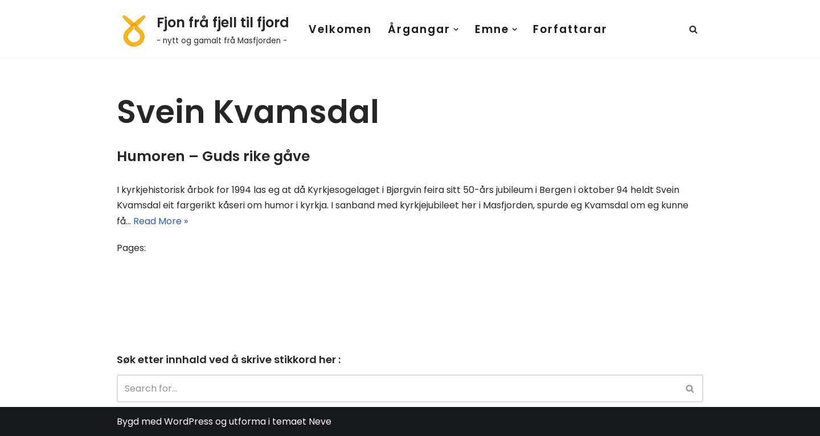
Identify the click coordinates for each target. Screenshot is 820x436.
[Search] (693, 29)
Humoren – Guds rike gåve (213, 156)
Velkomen (340, 29)
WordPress (188, 421)
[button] (456, 29)
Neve (320, 421)
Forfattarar (570, 29)
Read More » (160, 221)
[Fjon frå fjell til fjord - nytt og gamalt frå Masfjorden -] (203, 29)
